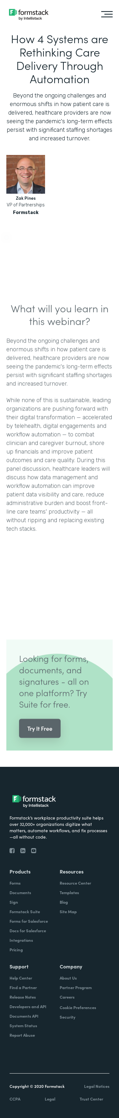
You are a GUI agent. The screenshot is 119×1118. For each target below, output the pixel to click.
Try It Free (39, 734)
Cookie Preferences (78, 1007)
